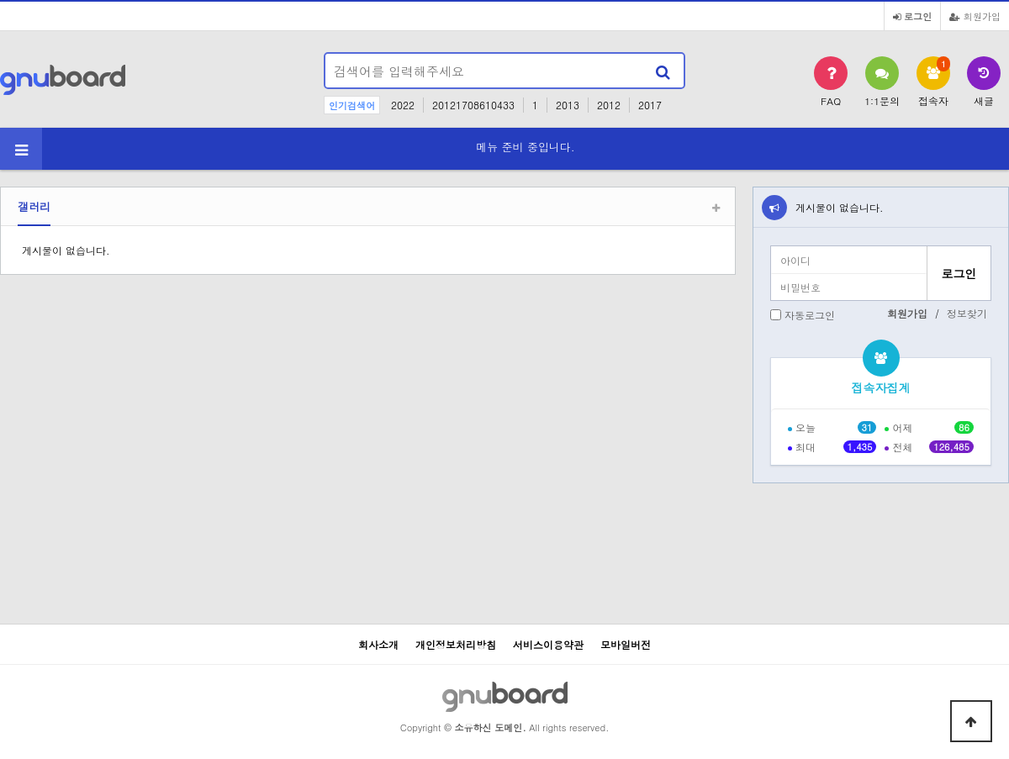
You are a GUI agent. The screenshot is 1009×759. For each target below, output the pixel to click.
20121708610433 (473, 105)
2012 (609, 105)
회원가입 (975, 16)
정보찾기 (967, 313)
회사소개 (378, 644)
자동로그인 (809, 315)
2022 (403, 105)
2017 (650, 105)
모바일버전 (625, 644)
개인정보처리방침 (455, 644)
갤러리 (34, 206)
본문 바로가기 (0, 0)
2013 (567, 105)
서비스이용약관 (548, 644)
